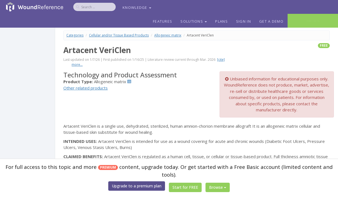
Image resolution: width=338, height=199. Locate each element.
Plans (221, 21)
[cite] (221, 59)
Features (162, 21)
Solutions (193, 21)
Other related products (85, 88)
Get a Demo (271, 21)
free (324, 45)
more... (77, 64)
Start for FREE (185, 187)
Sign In (243, 21)
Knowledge (137, 7)
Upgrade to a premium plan (136, 185)
